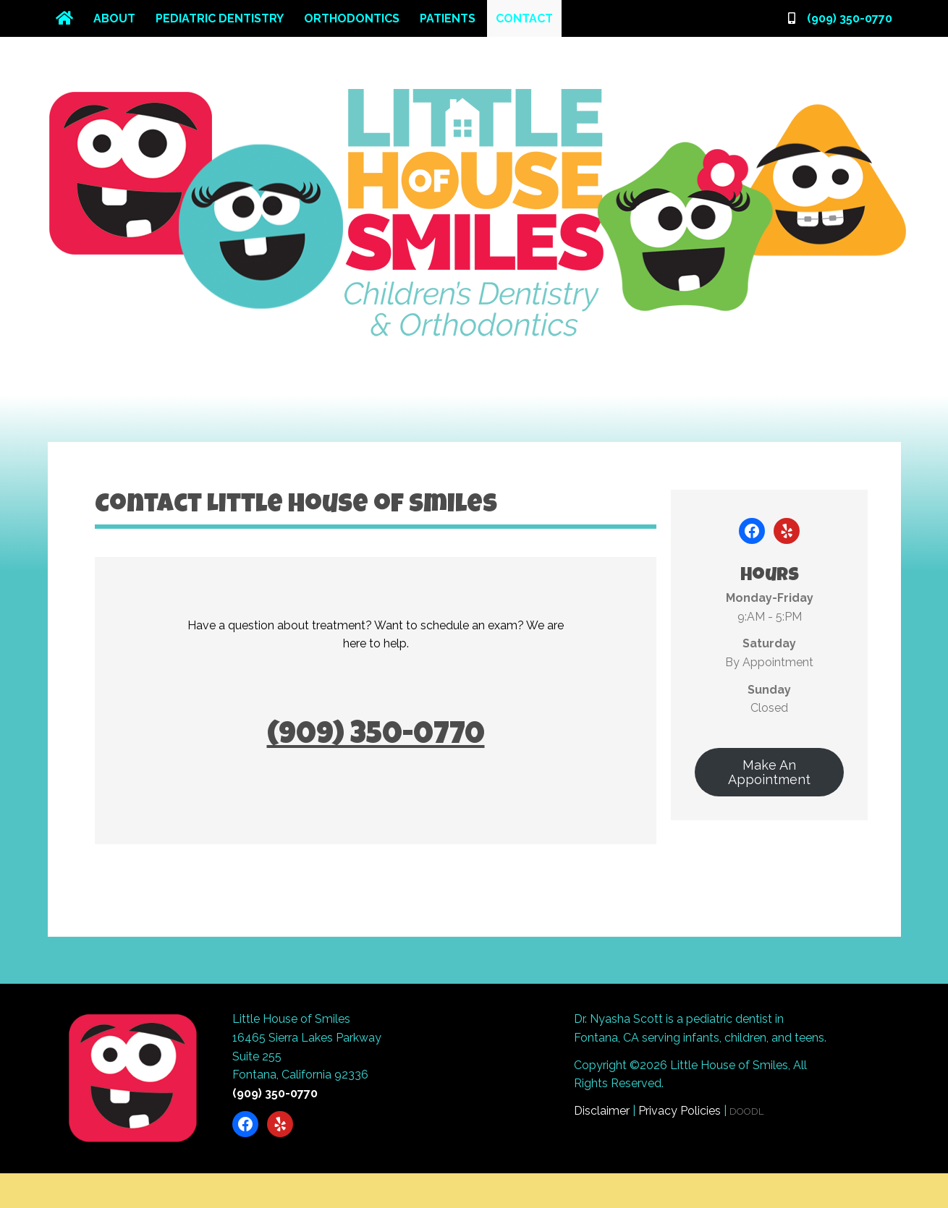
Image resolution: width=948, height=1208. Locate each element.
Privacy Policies (679, 1111)
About (114, 18)
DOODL (746, 1111)
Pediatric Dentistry (220, 18)
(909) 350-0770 (849, 18)
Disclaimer (602, 1111)
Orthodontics (351, 18)
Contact (524, 18)
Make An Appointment (769, 772)
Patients (447, 18)
